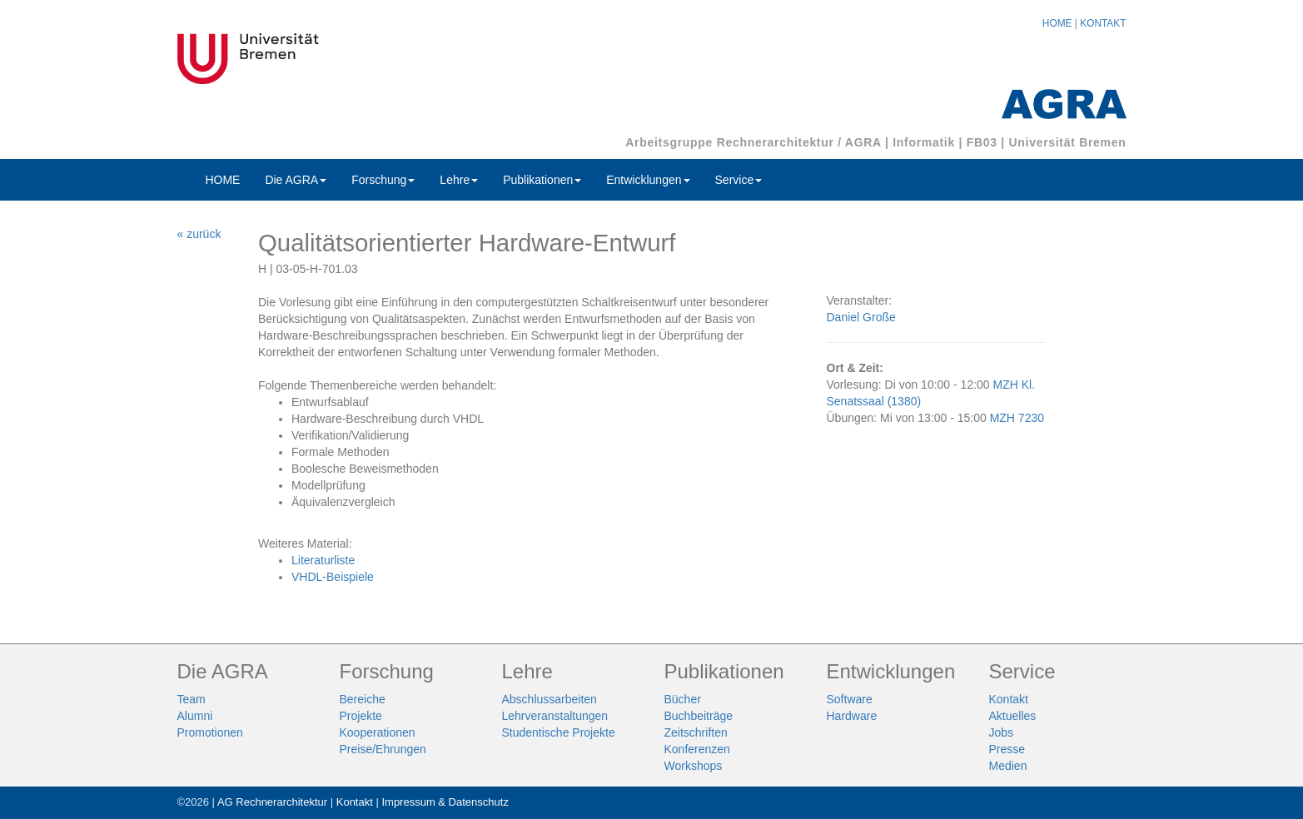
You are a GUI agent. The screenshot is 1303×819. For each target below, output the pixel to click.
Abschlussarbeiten (549, 699)
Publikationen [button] (542, 179)
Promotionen (210, 732)
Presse (1007, 749)
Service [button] (739, 179)
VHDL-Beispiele (332, 576)
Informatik (924, 142)
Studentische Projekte (558, 732)
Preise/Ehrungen (383, 749)
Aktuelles (1013, 715)
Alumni (195, 715)
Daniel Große (861, 317)
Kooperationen (377, 732)
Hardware (852, 715)
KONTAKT (1103, 23)
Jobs (1001, 732)
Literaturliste (323, 560)
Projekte (361, 715)
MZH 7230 (1017, 417)
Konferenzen (697, 749)
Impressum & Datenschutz (444, 802)
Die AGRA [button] (295, 179)
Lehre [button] (459, 179)
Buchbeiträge (699, 715)
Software (850, 699)
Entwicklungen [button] (647, 179)
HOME (1057, 23)
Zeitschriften (696, 732)
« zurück (199, 234)
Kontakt (1008, 699)
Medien (1008, 765)
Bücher (682, 699)
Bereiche (362, 699)
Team (191, 699)
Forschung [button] (383, 179)
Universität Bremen (1067, 142)
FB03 (982, 142)
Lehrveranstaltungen (555, 715)
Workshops (693, 765)
